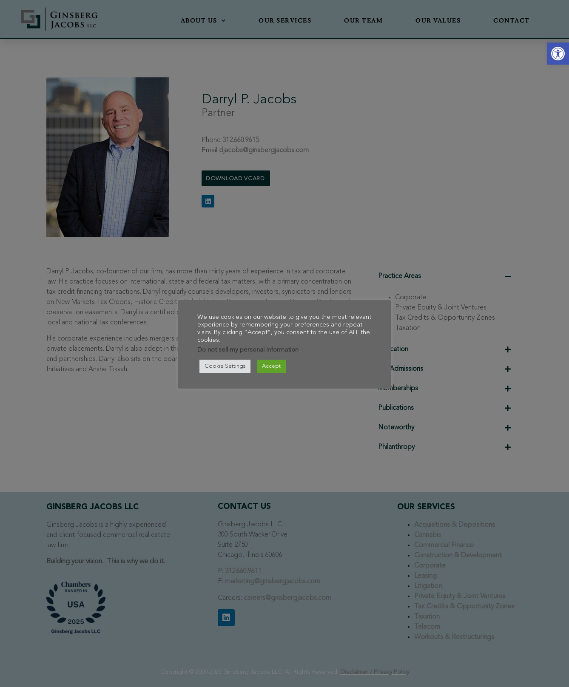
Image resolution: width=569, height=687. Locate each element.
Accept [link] (271, 366)
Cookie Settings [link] (225, 366)
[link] (558, 54)
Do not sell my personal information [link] (248, 350)
